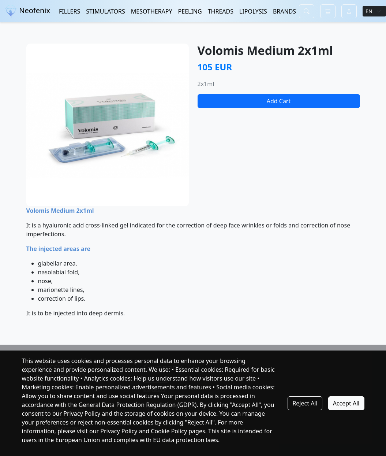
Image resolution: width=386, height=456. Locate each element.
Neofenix (27, 11)
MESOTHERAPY (151, 11)
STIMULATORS (105, 11)
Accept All (346, 403)
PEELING (190, 11)
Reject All (304, 403)
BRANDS (284, 11)
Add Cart (279, 101)
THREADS (220, 11)
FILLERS (69, 11)
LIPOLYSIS (253, 11)
